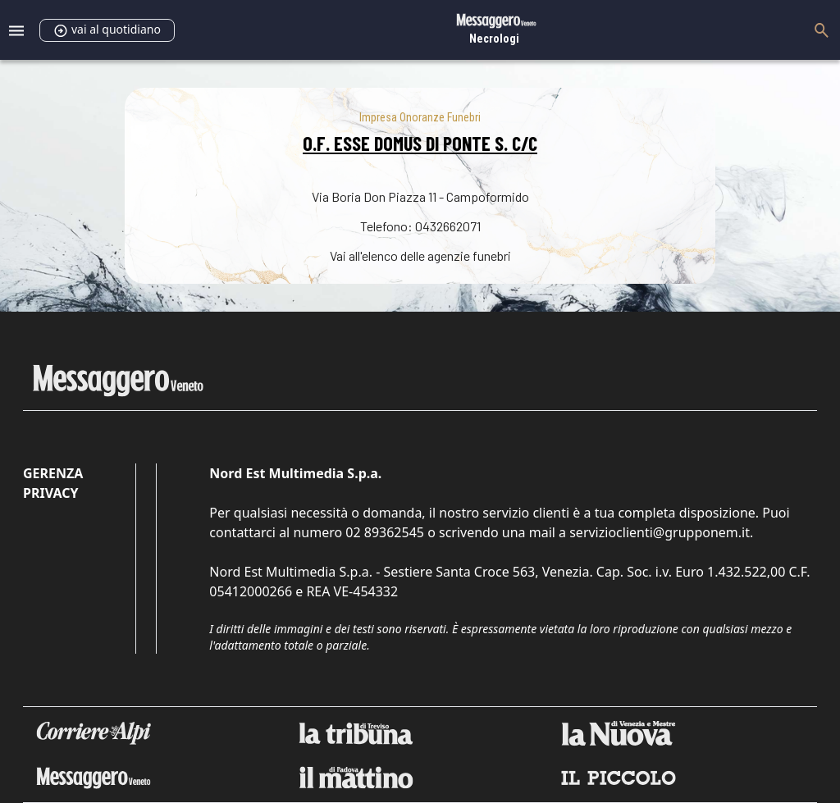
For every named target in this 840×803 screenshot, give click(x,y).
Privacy (50, 493)
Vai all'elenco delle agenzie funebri (420, 255)
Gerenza (53, 473)
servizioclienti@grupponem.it (659, 532)
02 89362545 (384, 532)
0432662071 (448, 226)
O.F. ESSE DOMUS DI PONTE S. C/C (420, 143)
